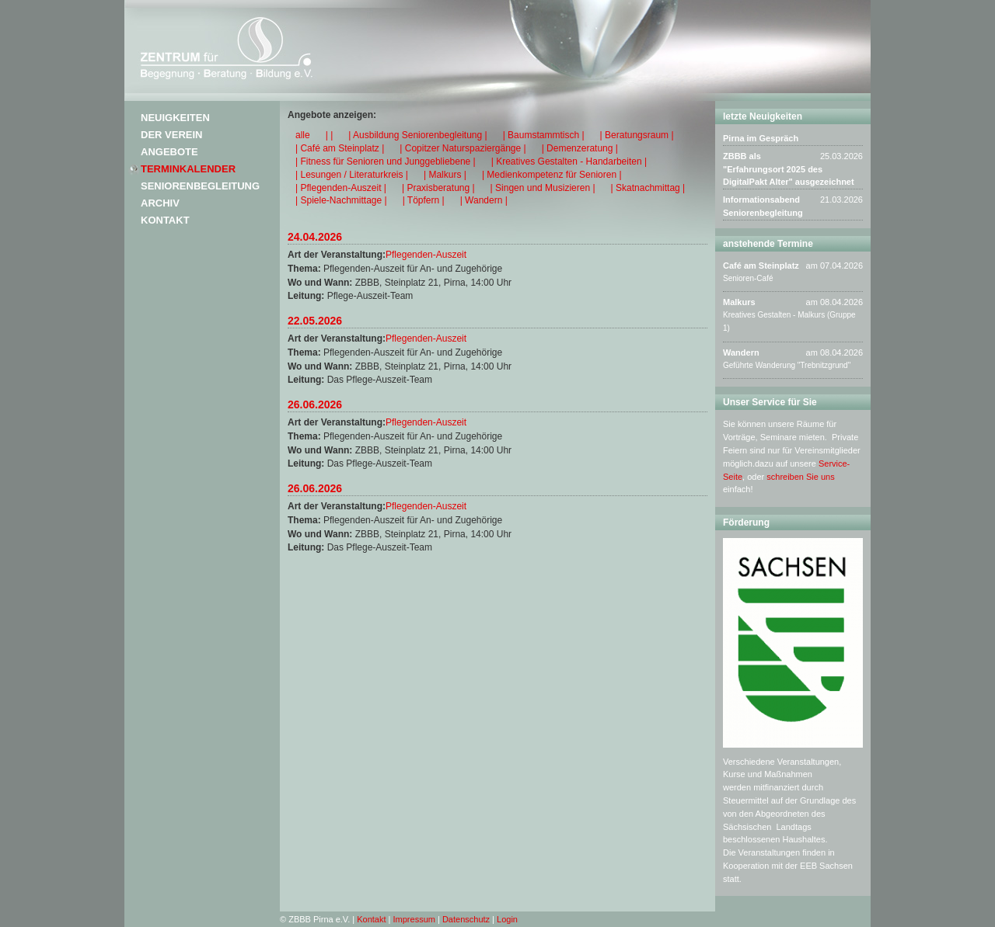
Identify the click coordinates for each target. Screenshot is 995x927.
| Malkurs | (445, 174)
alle (302, 135)
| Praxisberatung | (438, 187)
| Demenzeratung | (580, 148)
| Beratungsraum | (637, 135)
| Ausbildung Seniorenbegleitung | (417, 135)
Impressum (414, 919)
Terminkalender (188, 169)
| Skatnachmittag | (648, 187)
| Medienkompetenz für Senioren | (552, 174)
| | (329, 135)
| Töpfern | (424, 200)
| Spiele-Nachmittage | (341, 200)
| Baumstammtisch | (544, 135)
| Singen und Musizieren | (543, 187)
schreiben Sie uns (800, 476)
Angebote (169, 152)
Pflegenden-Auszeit (426, 254)
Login (507, 919)
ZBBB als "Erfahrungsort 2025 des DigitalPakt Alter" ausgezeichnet (788, 169)
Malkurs (739, 302)
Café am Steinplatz (761, 265)
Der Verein (171, 135)
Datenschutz (466, 919)
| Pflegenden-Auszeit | (340, 187)
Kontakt (165, 220)
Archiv (160, 203)
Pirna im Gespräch (760, 138)
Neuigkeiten (175, 117)
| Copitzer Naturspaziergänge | (462, 148)
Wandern (741, 352)
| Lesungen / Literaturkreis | (351, 174)
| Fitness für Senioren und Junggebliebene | (385, 161)
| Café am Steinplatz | (339, 148)
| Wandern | (484, 200)
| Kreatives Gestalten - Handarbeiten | (569, 161)
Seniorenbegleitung (200, 186)
